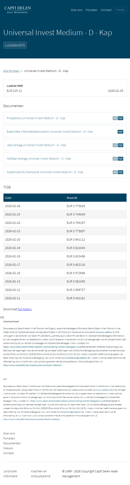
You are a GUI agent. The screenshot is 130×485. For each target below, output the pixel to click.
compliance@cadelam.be (77, 357)
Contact (106, 10)
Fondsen (92, 10)
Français (121, 9)
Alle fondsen (11, 71)
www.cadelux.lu (106, 332)
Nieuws (8, 448)
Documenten (12, 443)
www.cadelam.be (104, 389)
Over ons (76, 10)
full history (25, 309)
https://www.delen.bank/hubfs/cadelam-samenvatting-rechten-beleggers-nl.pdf (42, 346)
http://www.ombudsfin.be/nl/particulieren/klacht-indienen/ (32, 365)
